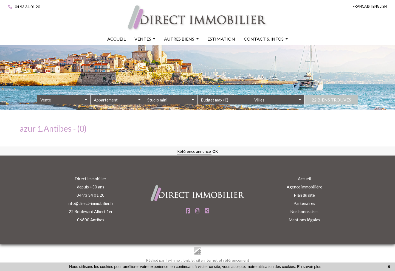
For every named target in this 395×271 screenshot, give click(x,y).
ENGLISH (380, 6)
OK (215, 151)
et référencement (234, 260)
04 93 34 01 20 (24, 6)
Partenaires (304, 203)
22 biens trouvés (331, 109)
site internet (207, 260)
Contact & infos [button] (264, 38)
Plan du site (304, 195)
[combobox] (64, 109)
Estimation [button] (221, 38)
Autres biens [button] (179, 38)
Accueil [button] (116, 38)
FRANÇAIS (361, 6)
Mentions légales (304, 219)
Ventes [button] (143, 38)
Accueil (304, 178)
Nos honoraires (304, 211)
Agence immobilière (304, 186)
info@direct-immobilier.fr (90, 203)
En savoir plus (309, 266)
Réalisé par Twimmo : (164, 260)
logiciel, (189, 260)
